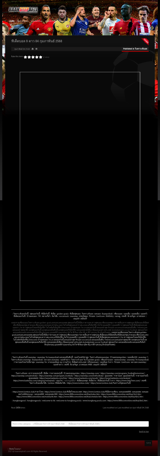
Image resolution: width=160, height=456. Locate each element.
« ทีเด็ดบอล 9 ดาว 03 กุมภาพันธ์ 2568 (49, 424)
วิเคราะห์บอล (141, 49)
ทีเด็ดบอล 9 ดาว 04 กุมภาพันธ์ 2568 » (84, 424)
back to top (144, 431)
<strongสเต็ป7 (70, 380)
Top (148, 443)
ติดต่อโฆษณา (15, 449)
